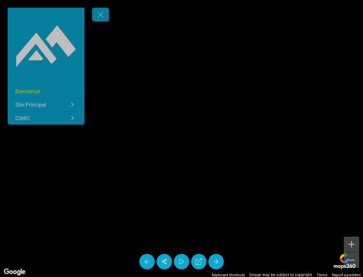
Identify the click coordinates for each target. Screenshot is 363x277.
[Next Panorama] (216, 261)
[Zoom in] (351, 244)
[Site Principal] (46, 104)
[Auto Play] (181, 261)
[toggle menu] (100, 15)
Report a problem (346, 275)
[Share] (164, 261)
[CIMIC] (46, 118)
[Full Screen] (198, 261)
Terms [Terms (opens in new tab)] (322, 275)
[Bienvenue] (46, 91)
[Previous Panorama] (147, 261)
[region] (181, 138)
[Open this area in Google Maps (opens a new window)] (14, 272)
